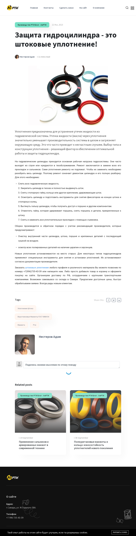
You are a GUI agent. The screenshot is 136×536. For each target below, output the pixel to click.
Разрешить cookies (120, 532)
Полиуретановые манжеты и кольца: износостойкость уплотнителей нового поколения (93, 445)
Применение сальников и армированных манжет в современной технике (34, 445)
